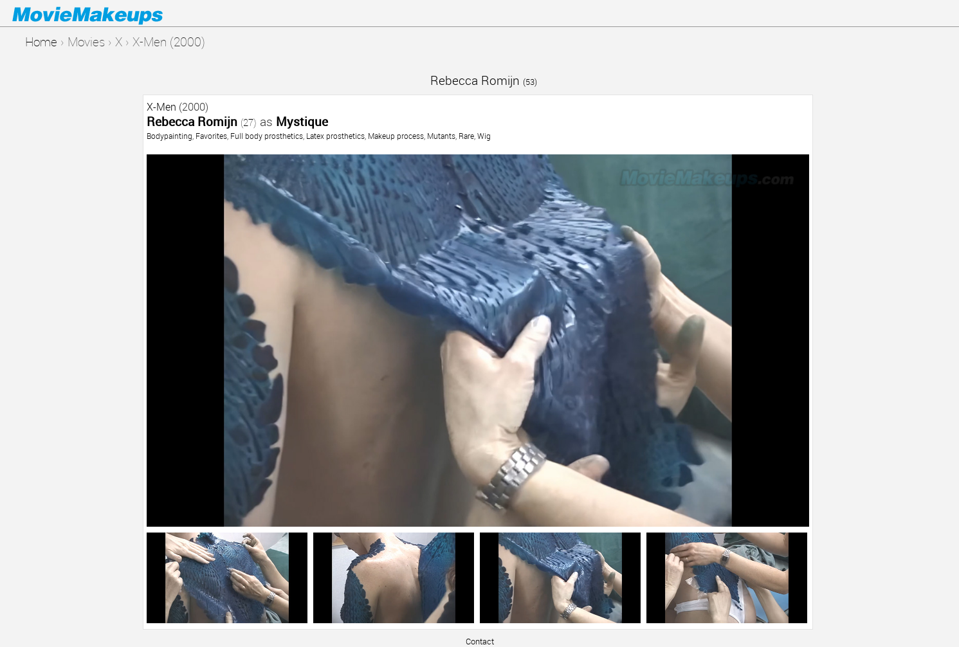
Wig (484, 136)
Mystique (302, 121)
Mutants (441, 136)
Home (41, 41)
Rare (466, 136)
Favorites (211, 136)
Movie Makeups (106, 13)
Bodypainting (169, 136)
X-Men (161, 107)
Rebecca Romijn (483, 80)
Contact (480, 641)
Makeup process (396, 136)
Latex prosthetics (335, 136)
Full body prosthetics (266, 136)
